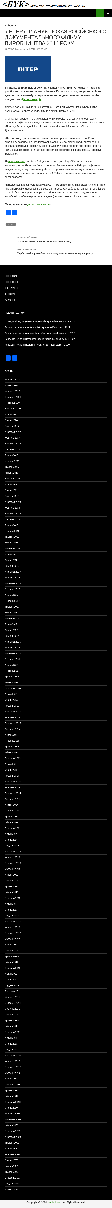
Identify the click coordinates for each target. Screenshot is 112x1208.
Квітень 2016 (11, 682)
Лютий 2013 (11, 903)
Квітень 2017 (11, 612)
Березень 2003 (13, 1177)
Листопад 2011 (13, 991)
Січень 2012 (11, 979)
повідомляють (16, 161)
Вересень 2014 (13, 793)
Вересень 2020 (13, 397)
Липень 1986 (11, 1189)
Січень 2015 (11, 769)
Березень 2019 (13, 478)
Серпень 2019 (12, 449)
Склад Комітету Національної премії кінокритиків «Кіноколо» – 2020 (40, 333)
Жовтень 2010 (12, 1061)
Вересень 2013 (13, 863)
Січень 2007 (11, 1160)
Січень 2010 (11, 1107)
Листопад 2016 (13, 641)
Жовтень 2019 (12, 437)
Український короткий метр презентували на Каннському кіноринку (56, 251)
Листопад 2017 (13, 571)
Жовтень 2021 (12, 379)
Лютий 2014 (11, 834)
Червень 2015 (12, 740)
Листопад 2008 (13, 1136)
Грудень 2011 (12, 985)
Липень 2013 (11, 874)
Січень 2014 (11, 839)
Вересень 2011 (13, 1002)
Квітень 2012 (11, 962)
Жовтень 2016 (12, 647)
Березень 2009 (13, 1131)
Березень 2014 (13, 828)
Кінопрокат (11, 276)
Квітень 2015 (11, 752)
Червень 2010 (12, 1084)
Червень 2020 (12, 402)
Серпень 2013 (12, 868)
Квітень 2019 (11, 472)
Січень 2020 (11, 420)
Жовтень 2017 (12, 577)
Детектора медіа (38, 204)
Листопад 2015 (13, 711)
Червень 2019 (12, 461)
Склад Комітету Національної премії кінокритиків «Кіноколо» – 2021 (40, 321)
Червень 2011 (12, 1014)
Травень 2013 (12, 886)
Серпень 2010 (12, 1072)
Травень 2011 (12, 1020)
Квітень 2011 (11, 1026)
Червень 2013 (12, 880)
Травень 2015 (12, 746)
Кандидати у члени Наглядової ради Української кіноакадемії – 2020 (40, 338)
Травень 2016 (12, 676)
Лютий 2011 (11, 1037)
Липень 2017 (11, 595)
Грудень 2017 (12, 566)
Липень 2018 (11, 525)
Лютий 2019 (11, 484)
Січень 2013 (11, 909)
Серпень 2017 (12, 589)
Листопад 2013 (13, 851)
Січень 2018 (11, 560)
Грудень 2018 (12, 496)
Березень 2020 (13, 408)
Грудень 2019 (12, 426)
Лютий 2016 (11, 694)
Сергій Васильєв (38, 49)
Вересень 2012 (13, 933)
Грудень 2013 (12, 845)
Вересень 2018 (13, 513)
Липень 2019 (11, 455)
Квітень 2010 (11, 1096)
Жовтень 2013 (12, 857)
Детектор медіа (31, 99)
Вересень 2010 (13, 1067)
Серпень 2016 (12, 659)
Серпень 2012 (12, 938)
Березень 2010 (13, 1102)
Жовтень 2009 (12, 1113)
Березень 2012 (13, 968)
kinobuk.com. (55, 1202)
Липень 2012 (11, 944)
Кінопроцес (11, 282)
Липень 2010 (11, 1078)
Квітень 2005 (11, 1166)
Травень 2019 (12, 466)
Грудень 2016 (12, 635)
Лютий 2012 (11, 973)
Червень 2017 (12, 600)
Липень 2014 (11, 804)
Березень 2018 (13, 548)
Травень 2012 (12, 956)
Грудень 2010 (12, 1049)
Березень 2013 (13, 898)
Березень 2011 (13, 1032)
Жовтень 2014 (12, 787)
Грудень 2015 (12, 705)
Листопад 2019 (13, 432)
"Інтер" (11, 224)
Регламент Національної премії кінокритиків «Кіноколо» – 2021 (37, 327)
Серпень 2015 (12, 729)
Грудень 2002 (12, 1183)
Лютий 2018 (11, 554)
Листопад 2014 (13, 781)
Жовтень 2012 (12, 927)
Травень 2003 (12, 1171)
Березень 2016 (13, 688)
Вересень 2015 (13, 723)
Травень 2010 (12, 1090)
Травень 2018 (12, 536)
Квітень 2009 (11, 1125)
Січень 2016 (11, 700)
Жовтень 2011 (12, 997)
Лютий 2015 (11, 764)
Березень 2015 (13, 758)
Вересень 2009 (13, 1119)
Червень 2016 (12, 670)
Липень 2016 (11, 665)
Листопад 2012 (13, 921)
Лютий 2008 (11, 1148)
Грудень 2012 (12, 915)
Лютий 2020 (11, 414)
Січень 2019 (11, 490)
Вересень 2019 (13, 443)
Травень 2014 (12, 816)
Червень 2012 (12, 950)
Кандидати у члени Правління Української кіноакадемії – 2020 (37, 344)
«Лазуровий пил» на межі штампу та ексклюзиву (56, 239)
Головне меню (108, 13)
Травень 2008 (12, 1142)
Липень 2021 (11, 385)
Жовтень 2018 (12, 507)
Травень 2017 (12, 606)
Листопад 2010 (13, 1055)
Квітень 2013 (11, 892)
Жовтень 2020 (12, 391)
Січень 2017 (11, 630)
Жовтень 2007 (12, 1154)
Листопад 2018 (13, 501)
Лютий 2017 (11, 624)
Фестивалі (10, 294)
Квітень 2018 (11, 542)
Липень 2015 (11, 734)
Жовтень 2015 (12, 717)
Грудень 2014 (12, 775)
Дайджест (10, 25)
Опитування (11, 288)
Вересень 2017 (13, 583)
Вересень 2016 (13, 653)
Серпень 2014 (12, 799)
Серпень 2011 (12, 1008)
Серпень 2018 (12, 519)
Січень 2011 (11, 1043)
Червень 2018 (12, 531)
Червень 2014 (12, 810)
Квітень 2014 (11, 822)
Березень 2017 (13, 618)
